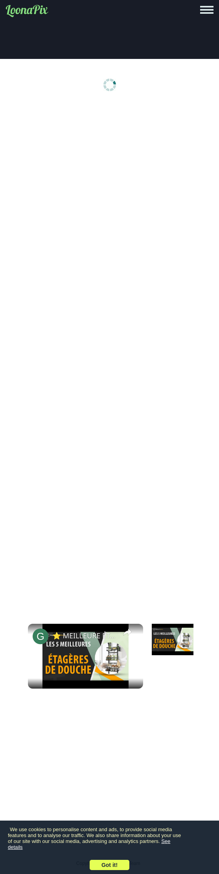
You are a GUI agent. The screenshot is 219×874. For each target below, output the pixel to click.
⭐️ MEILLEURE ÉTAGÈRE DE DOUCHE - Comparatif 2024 (84, 635)
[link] (40, 636)
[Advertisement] (111, 166)
